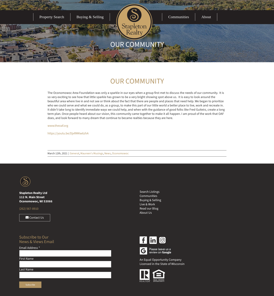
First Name (26, 259)
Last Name (26, 269)
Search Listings (150, 192)
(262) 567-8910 (28, 209)
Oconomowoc (120, 153)
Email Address (29, 248)
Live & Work (147, 204)
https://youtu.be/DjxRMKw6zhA (68, 133)
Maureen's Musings (91, 153)
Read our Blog (149, 208)
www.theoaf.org (58, 126)
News (107, 153)
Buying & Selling (150, 200)
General (74, 153)
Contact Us (35, 217)
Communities (148, 196)
